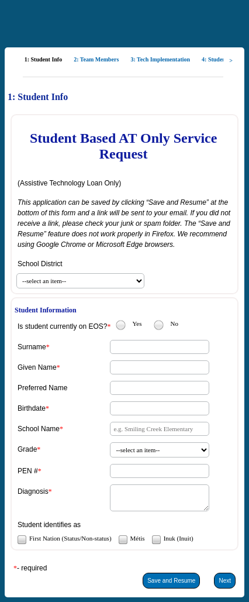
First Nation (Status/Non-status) (70, 538)
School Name (39, 429)
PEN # (28, 471)
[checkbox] (21, 539)
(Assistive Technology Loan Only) (69, 183)
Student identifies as (49, 525)
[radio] (120, 325)
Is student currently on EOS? (62, 326)
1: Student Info (38, 97)
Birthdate (32, 408)
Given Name (37, 367)
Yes (136, 323)
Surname (32, 347)
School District (40, 264)
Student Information (46, 310)
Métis (137, 538)
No (174, 323)
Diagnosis (33, 491)
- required (32, 568)
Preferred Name (42, 388)
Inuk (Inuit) (178, 538)
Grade (27, 449)
